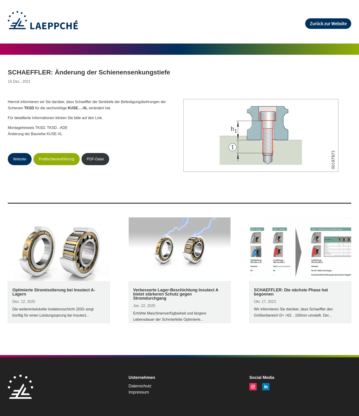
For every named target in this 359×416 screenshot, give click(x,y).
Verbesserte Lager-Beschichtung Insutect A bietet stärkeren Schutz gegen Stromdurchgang (175, 294)
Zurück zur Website (328, 23)
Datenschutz (140, 386)
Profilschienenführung (56, 159)
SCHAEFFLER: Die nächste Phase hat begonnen (291, 292)
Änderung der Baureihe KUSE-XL (35, 134)
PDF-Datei (95, 159)
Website (19, 159)
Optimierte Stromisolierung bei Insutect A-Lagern (53, 292)
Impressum (139, 392)
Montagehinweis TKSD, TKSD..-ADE (38, 128)
